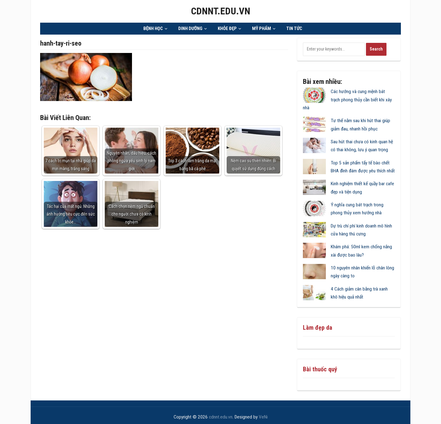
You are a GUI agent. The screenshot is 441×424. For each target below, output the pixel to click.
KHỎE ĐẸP (227, 26)
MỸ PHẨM (261, 26)
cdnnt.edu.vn (220, 10)
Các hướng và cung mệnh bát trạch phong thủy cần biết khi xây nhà (347, 97)
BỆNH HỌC (153, 26)
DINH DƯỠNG (190, 26)
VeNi (263, 415)
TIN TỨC (294, 26)
